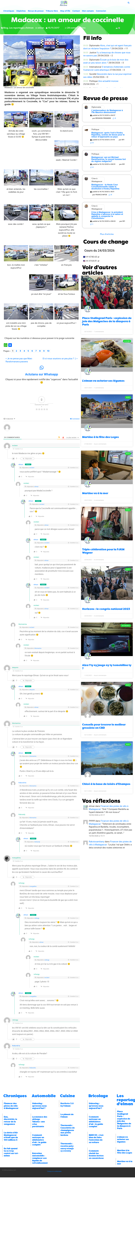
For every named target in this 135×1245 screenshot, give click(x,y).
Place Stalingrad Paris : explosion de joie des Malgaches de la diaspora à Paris (107, 321)
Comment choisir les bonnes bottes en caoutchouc (96, 1154)
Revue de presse (36, 11)
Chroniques (8, 11)
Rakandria (22, 783)
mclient (32, 467)
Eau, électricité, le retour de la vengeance (10, 1120)
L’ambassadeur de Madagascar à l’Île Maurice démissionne (107, 111)
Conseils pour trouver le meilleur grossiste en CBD (104, 726)
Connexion (101, 11)
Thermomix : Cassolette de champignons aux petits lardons (67, 1130)
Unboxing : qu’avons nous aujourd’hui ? (39, 1105)
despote (32, 689)
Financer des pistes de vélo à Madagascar (11, 1105)
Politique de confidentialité (54, 1171)
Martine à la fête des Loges (100, 437)
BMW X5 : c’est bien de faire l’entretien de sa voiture (96, 1139)
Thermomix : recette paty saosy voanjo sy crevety (67, 1147)
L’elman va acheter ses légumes (103, 380)
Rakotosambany (96, 841)
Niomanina (38, 648)
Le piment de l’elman (67, 1115)
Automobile (44, 1095)
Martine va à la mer (95, 493)
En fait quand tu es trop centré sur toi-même (11, 1152)
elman (21, 464)
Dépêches (21, 11)
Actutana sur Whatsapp (41, 374)
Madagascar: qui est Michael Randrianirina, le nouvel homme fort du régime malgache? (108, 159)
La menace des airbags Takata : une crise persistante (39, 1122)
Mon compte (88, 11)
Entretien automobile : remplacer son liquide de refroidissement (40, 1158)
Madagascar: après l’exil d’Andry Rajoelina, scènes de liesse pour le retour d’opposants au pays (108, 135)
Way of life (65, 11)
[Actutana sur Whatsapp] (41, 367)
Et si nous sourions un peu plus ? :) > (60, 358)
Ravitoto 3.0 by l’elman (67, 1104)
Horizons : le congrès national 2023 (106, 609)
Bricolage (98, 1095)
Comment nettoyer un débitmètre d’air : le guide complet (39, 1140)
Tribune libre (52, 11)
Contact (76, 11)
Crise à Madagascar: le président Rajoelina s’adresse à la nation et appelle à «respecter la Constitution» (107, 215)
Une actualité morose (108, 81)
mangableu (33, 886)
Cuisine (67, 1095)
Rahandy (37, 842)
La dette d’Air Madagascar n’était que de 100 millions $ (11, 1136)
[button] (106, 234)
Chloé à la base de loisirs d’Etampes (106, 784)
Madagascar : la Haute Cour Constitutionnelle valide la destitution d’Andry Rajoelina (105, 187)
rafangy (37, 918)
